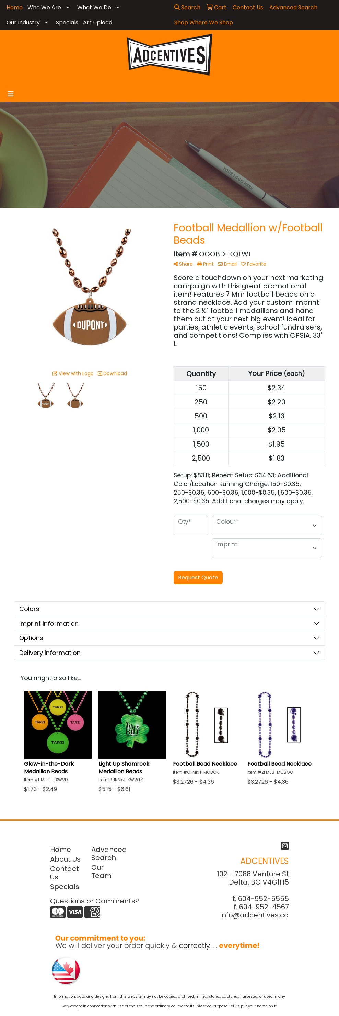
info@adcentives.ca (254, 915)
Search (187, 7)
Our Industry (23, 22)
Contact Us (64, 873)
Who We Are (44, 7)
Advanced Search (107, 854)
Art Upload (97, 22)
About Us (65, 859)
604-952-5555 (263, 898)
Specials (67, 22)
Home (60, 849)
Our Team (101, 871)
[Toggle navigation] (10, 94)
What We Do (94, 7)
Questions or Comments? (94, 901)
